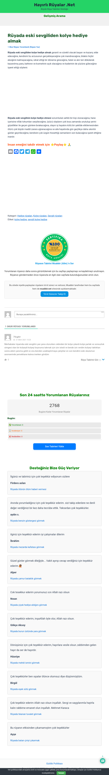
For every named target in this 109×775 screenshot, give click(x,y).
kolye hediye (20, 219)
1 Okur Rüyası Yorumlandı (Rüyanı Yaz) (24, 47)
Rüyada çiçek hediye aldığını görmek (28, 605)
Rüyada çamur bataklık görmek (26, 578)
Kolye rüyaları (40, 215)
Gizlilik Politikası (54, 763)
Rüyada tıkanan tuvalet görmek (25, 714)
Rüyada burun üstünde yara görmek (28, 631)
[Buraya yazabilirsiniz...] (59, 314)
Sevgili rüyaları (55, 215)
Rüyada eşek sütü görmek (23, 689)
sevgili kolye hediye (37, 219)
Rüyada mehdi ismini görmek (25, 662)
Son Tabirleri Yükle (54, 446)
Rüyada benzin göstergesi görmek (27, 520)
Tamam (61, 773)
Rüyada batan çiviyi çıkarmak (25, 740)
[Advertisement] (54, 93)
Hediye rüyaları (24, 215)
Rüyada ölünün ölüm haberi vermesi (28, 489)
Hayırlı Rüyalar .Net (54, 4)
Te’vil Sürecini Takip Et (54, 294)
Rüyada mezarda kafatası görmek (27, 547)
